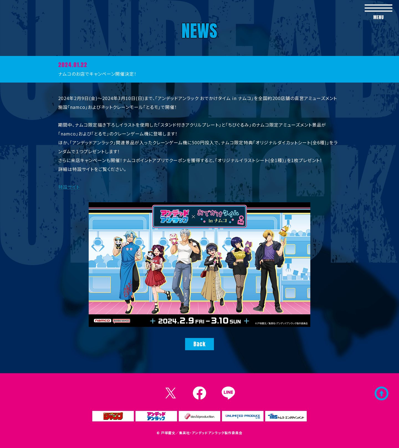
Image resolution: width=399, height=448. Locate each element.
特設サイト (69, 186)
